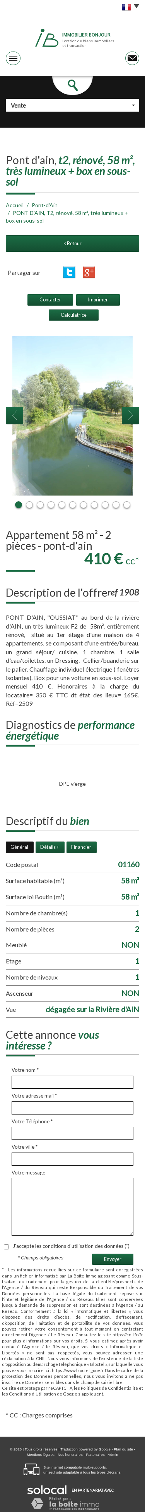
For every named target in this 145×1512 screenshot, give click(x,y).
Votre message (28, 1172)
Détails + (49, 847)
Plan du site (123, 1449)
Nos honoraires (70, 1454)
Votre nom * (25, 1070)
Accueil (15, 205)
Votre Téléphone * (32, 1121)
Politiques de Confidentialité (109, 1388)
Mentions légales (40, 1454)
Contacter (50, 300)
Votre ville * (25, 1147)
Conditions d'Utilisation (32, 1393)
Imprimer (98, 300)
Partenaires (95, 1454)
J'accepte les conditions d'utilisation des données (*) (71, 1246)
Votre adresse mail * (34, 1096)
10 (116, 504)
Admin (113, 1454)
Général (19, 847)
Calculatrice (74, 315)
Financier (81, 847)
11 (126, 504)
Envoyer (112, 1259)
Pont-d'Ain (45, 205)
